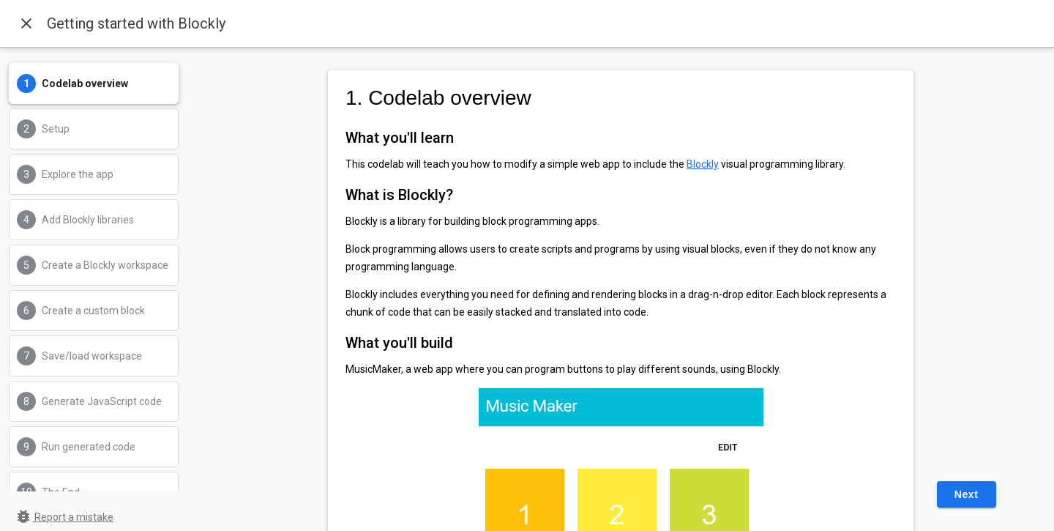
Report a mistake (64, 517)
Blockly (703, 164)
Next (966, 494)
